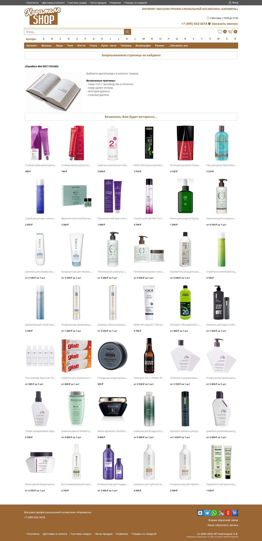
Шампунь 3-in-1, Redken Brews (150, 377)
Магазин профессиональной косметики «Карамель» (57, 512)
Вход (235, 2)
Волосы (47, 45)
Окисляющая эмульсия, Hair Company (45, 377)
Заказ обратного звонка (222, 525)
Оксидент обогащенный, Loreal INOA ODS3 (193, 324)
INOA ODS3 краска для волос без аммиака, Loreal (160, 165)
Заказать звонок (225, 24)
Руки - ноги (108, 45)
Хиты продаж (98, 2)
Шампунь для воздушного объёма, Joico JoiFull (159, 431)
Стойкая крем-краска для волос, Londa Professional (52, 165)
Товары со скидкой (136, 2)
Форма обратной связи (223, 520)
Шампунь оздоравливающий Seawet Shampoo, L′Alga (199, 377)
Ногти (81, 45)
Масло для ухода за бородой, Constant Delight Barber (198, 218)
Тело (70, 45)
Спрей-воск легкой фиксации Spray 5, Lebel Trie (231, 271)
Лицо (59, 45)
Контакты (33, 2)
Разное (159, 45)
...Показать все (178, 45)
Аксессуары (143, 45)
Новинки (115, 2)
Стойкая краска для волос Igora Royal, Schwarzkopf (88, 165)
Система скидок (77, 2)
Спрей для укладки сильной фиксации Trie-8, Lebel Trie (54, 218)
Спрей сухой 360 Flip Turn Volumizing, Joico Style (159, 218)
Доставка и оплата (54, 2)
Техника (126, 45)
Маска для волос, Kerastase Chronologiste (120, 431)
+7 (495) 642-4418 (194, 24)
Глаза (93, 45)
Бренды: (31, 39)
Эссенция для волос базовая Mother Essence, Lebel (197, 165)
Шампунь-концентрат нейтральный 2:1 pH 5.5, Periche (127, 165)
